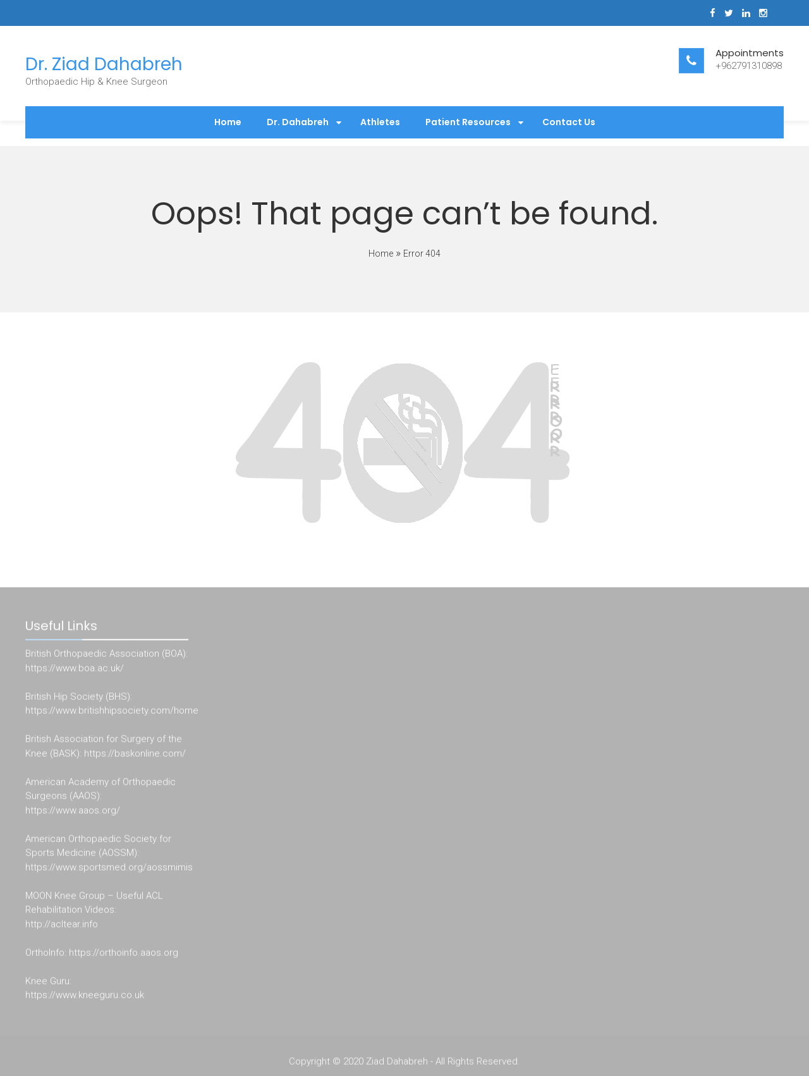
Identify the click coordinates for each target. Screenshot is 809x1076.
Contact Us (568, 122)
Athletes (380, 122)
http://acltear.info (61, 925)
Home (227, 122)
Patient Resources (468, 122)
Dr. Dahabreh (298, 122)
